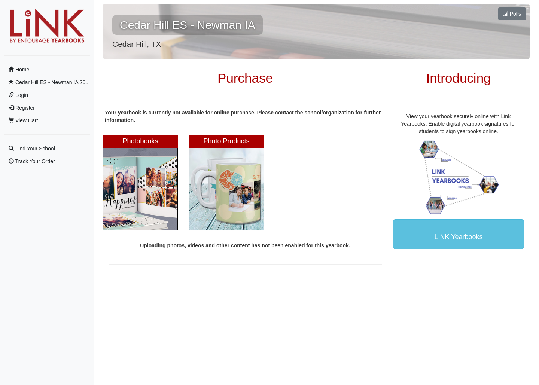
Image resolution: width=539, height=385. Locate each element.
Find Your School (32, 149)
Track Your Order (32, 161)
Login (18, 95)
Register (22, 108)
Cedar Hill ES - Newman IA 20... (49, 82)
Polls (512, 14)
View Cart (23, 120)
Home (19, 70)
